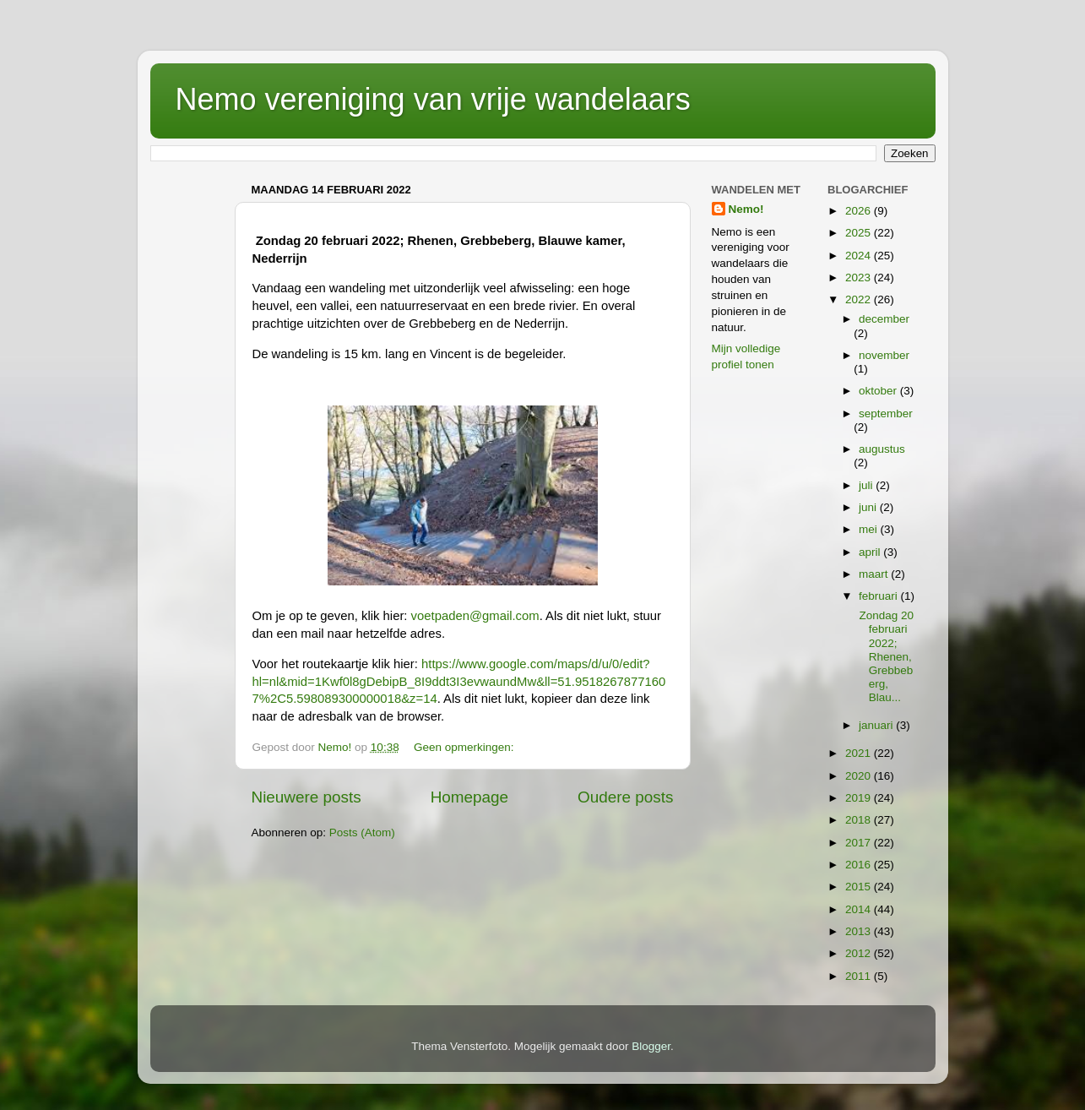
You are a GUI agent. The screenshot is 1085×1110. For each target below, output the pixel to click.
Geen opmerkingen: (465, 747)
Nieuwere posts (306, 797)
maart (875, 574)
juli (867, 485)
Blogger (651, 1046)
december (884, 319)
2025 (859, 232)
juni (869, 507)
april (871, 552)
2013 (859, 931)
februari (880, 596)
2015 (859, 886)
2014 (859, 909)
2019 (859, 798)
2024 (859, 255)
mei (870, 529)
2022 (859, 299)
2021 (859, 753)
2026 (859, 210)
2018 (859, 819)
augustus (882, 449)
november (884, 355)
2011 (859, 976)
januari (877, 725)
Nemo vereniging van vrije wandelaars (433, 99)
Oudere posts (625, 797)
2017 (859, 842)
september (886, 413)
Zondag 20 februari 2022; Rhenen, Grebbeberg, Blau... (885, 656)
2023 (859, 277)
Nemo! (746, 209)
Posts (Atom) (362, 832)
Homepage (469, 797)
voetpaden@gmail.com (475, 616)
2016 (859, 864)
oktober (879, 390)
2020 (859, 776)
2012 (859, 953)
